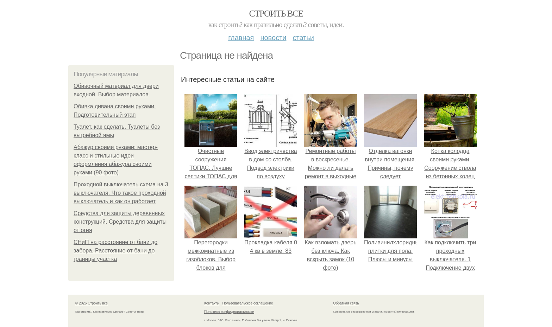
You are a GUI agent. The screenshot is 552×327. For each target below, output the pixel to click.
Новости (273, 37)
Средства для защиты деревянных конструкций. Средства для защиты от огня (120, 221)
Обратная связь (346, 303)
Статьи (303, 37)
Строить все (276, 13)
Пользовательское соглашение (247, 303)
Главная (241, 37)
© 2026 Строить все (91, 303)
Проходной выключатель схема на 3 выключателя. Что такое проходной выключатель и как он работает (121, 192)
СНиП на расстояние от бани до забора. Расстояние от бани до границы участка (115, 250)
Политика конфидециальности (229, 312)
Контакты (211, 303)
